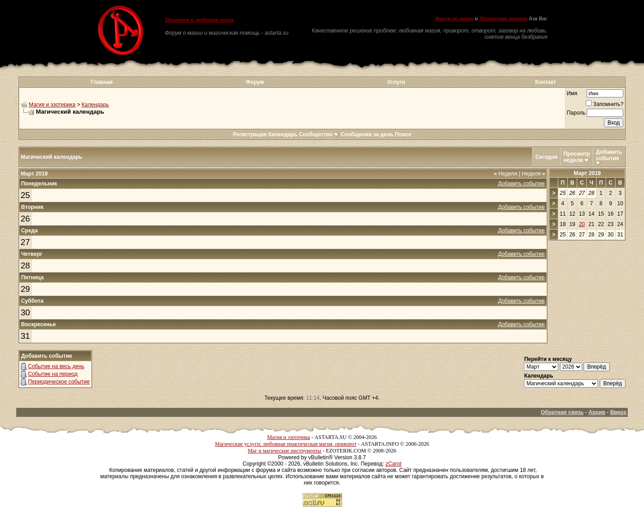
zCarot (393, 464)
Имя (572, 93)
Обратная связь (562, 412)
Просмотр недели (576, 157)
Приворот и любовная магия (199, 20)
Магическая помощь (503, 18)
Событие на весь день (56, 366)
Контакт (545, 82)
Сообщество (319, 134)
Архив (596, 412)
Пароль (576, 113)
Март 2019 (587, 173)
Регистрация (250, 134)
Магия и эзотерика (52, 105)
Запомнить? (604, 104)
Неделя (505, 174)
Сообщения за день (366, 134)
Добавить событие (609, 155)
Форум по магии (454, 18)
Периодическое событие (59, 382)
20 (582, 224)
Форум (255, 82)
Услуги (396, 82)
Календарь (95, 105)
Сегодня (546, 157)
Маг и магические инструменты (284, 451)
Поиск (403, 134)
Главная (102, 82)
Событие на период (53, 374)
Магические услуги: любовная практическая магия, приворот (286, 444)
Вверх (618, 412)
